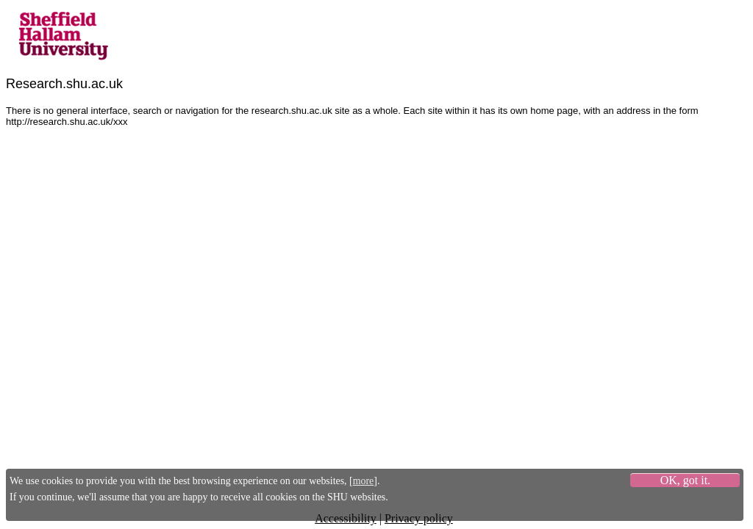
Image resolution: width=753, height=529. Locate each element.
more (363, 480)
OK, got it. (685, 480)
